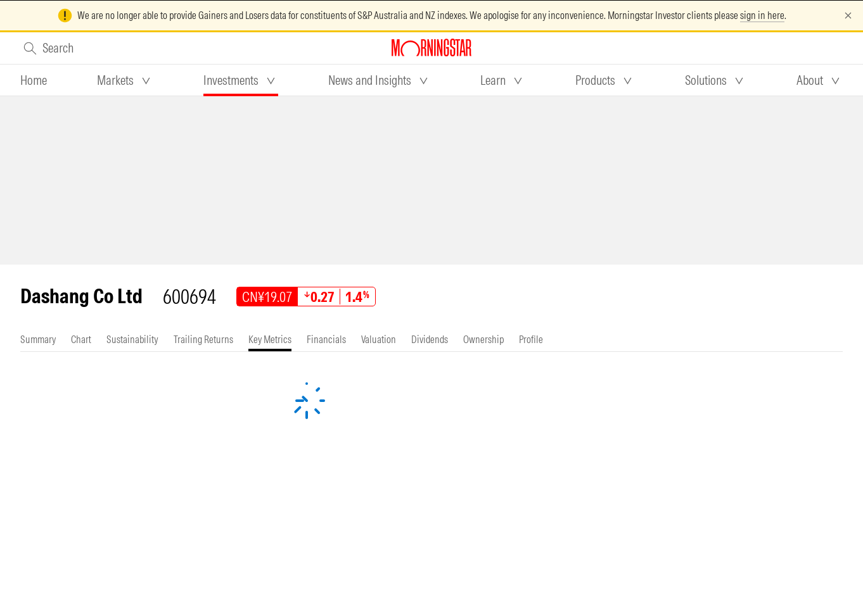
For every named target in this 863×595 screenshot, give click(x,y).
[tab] (33, 80)
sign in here (762, 15)
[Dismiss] (848, 15)
